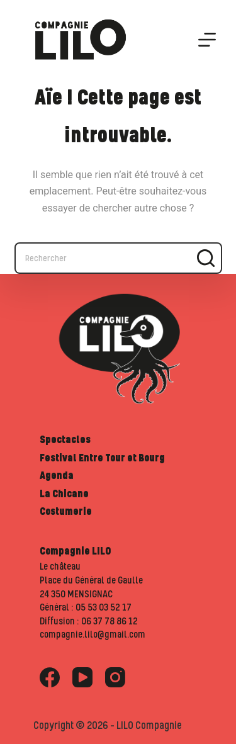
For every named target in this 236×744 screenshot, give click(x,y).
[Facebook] (50, 677)
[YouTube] (82, 677)
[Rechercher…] (102, 258)
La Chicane (64, 493)
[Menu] (207, 40)
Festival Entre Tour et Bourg (102, 458)
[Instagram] (115, 677)
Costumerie (66, 511)
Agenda (57, 475)
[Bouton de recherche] (206, 258)
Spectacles (65, 439)
